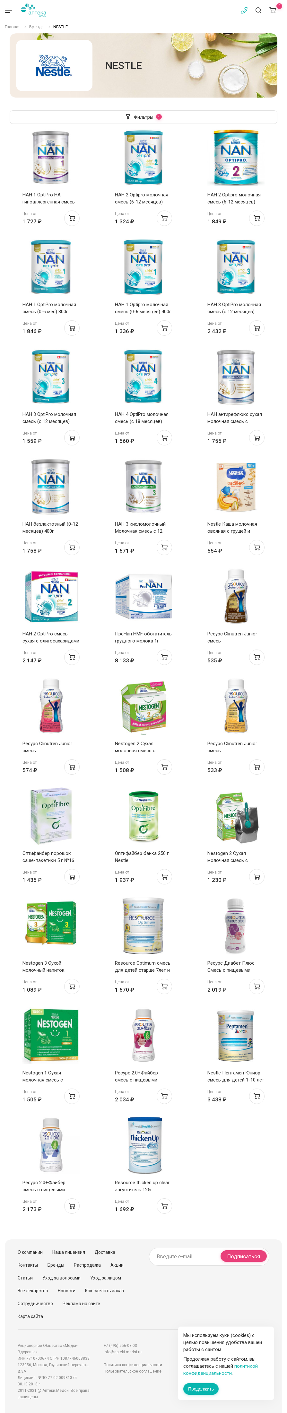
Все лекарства (33, 1290)
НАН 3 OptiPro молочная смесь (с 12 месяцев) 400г (49, 421)
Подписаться (243, 1257)
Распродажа (87, 1265)
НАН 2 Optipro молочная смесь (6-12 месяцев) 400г (141, 202)
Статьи (25, 1277)
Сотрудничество (35, 1303)
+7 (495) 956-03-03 (120, 1345)
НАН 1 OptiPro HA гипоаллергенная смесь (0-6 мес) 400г (48, 202)
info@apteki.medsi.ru (123, 1352)
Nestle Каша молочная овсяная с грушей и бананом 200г (232, 531)
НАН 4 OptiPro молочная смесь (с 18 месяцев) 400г (142, 421)
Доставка (105, 1252)
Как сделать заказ (104, 1290)
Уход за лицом (105, 1277)
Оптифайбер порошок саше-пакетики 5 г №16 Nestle (48, 860)
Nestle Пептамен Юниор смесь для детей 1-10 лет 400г (235, 1080)
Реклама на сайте (81, 1303)
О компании (30, 1252)
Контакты (28, 1265)
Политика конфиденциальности (133, 1365)
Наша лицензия (68, 1252)
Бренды (56, 1265)
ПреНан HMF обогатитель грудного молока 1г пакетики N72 (143, 641)
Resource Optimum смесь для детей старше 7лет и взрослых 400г (142, 970)
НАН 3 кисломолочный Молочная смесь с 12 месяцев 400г (140, 531)
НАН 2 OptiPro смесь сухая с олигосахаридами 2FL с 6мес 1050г (50, 641)
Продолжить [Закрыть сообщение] (201, 1388)
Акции (117, 1265)
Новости (66, 1290)
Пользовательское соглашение (132, 1371)
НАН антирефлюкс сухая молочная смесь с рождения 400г (234, 421)
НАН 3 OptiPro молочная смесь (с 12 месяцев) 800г (234, 312)
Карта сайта (30, 1316)
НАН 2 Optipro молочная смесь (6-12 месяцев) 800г (234, 202)
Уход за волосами (61, 1277)
